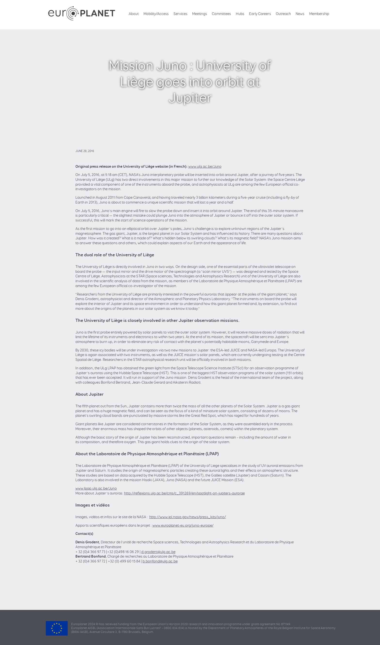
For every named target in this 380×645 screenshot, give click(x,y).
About (134, 14)
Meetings (199, 14)
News (300, 14)
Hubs (240, 14)
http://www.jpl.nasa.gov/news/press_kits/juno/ (187, 517)
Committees (221, 14)
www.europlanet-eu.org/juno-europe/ (183, 525)
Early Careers (260, 14)
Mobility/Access (156, 14)
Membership (319, 14)
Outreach (283, 14)
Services (180, 14)
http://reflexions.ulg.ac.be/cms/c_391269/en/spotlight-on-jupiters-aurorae (184, 493)
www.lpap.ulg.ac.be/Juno (96, 488)
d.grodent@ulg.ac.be (158, 552)
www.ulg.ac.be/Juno (205, 166)
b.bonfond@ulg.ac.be (160, 561)
